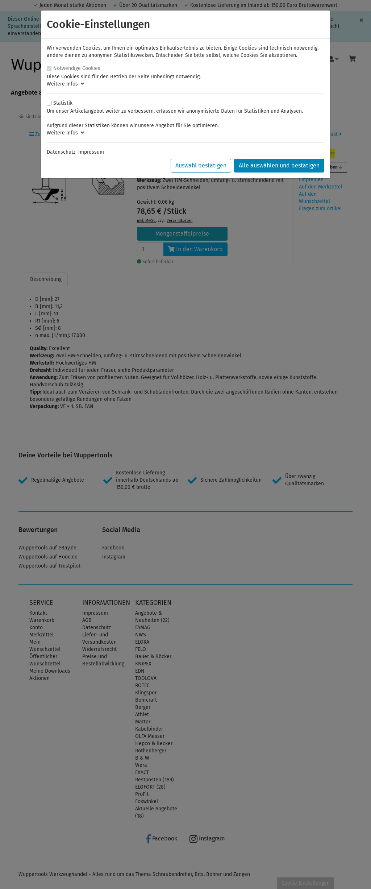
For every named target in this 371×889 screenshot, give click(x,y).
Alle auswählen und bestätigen (279, 165)
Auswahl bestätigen (200, 165)
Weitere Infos (65, 84)
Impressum (91, 152)
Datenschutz (61, 152)
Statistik (62, 103)
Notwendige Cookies (76, 68)
